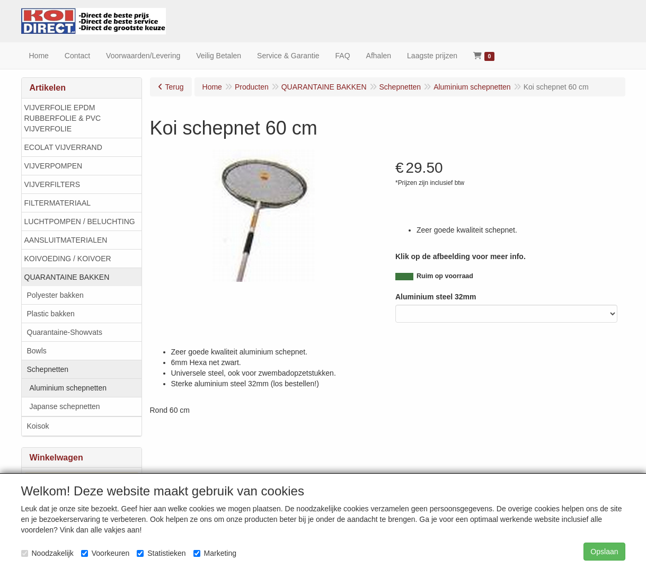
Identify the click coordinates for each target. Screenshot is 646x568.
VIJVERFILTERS (52, 184)
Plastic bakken (51, 313)
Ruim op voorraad (445, 276)
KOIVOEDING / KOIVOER (67, 258)
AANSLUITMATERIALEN (66, 240)
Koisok (38, 426)
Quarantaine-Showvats (64, 332)
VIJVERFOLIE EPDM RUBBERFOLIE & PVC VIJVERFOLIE (62, 118)
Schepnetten (48, 369)
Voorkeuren (105, 553)
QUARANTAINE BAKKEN (67, 277)
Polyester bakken (55, 295)
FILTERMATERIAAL (57, 203)
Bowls (37, 351)
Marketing (214, 553)
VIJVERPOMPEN (53, 166)
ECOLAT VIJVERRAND (63, 147)
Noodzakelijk (47, 553)
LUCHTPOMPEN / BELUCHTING (79, 221)
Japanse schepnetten (65, 406)
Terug (174, 87)
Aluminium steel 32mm (435, 296)
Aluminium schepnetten (68, 388)
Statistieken (161, 553)
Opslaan (604, 551)
